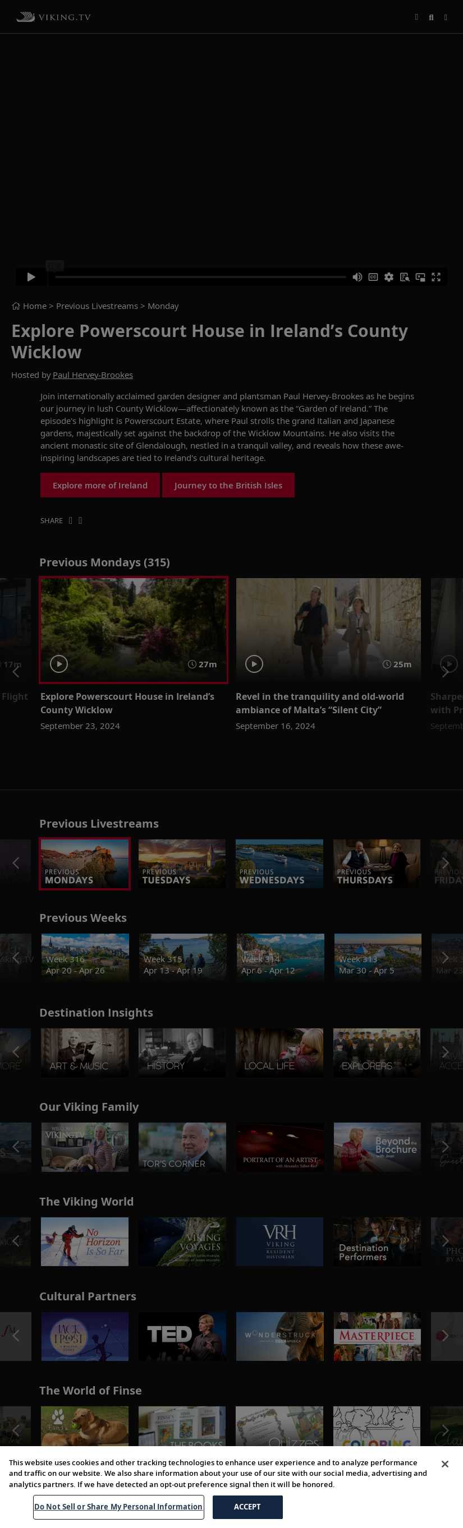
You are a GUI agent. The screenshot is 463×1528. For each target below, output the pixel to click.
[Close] (445, 1464)
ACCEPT (248, 1507)
